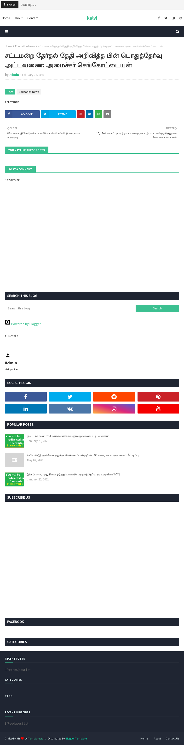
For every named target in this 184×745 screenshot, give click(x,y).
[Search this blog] (70, 308)
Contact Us (172, 738)
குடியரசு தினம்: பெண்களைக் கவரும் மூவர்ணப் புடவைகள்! (68, 436)
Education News (25, 46)
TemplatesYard (37, 738)
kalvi (92, 18)
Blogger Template (76, 738)
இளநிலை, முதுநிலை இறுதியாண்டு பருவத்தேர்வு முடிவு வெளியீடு (74, 474)
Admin (14, 75)
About (157, 738)
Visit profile (11, 369)
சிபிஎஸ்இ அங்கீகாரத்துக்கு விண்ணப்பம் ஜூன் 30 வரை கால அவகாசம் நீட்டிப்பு (83, 455)
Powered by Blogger (23, 324)
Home (8, 46)
